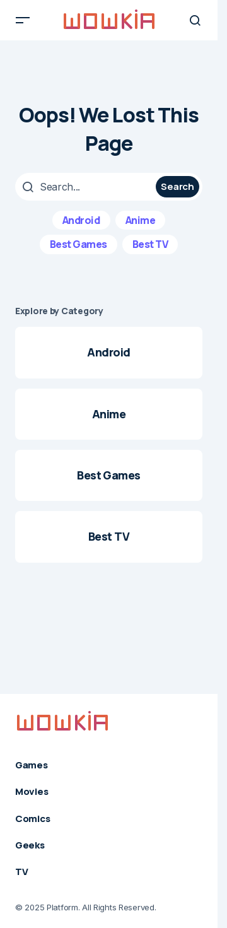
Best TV (150, 244)
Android (81, 220)
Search (177, 186)
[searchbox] (87, 187)
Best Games (78, 244)
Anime (140, 220)
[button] (23, 20)
